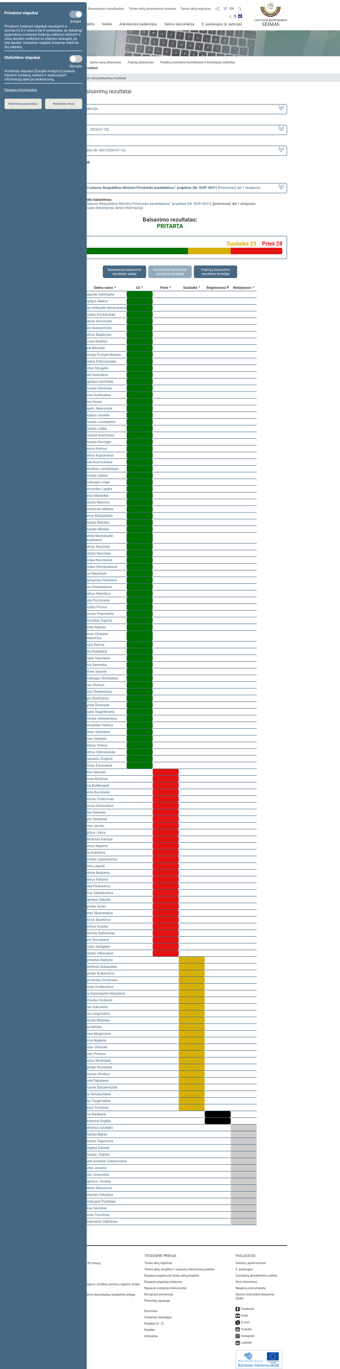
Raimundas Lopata (97, 489)
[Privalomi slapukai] (75, 14)
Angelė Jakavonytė (97, 408)
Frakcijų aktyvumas (141, 62)
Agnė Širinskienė (96, 940)
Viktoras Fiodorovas (98, 799)
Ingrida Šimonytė (96, 705)
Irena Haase (92, 402)
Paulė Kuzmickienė (98, 462)
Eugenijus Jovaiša (97, 1181)
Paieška (149, 1327)
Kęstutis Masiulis (96, 502)
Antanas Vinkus (95, 745)
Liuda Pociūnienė (96, 600)
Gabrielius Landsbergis (101, 469)
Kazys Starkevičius (97, 692)
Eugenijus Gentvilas (98, 382)
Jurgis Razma (93, 645)
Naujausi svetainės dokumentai (165, 1285)
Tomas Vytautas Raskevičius (95, 636)
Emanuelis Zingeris (98, 759)
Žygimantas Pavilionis (100, 580)
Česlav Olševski (95, 1047)
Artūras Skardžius (97, 920)
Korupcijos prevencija (158, 1291)
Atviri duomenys (246, 1279)
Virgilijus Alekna (95, 301)
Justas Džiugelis (96, 368)
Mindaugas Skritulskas (100, 678)
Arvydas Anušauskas (99, 314)
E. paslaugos (244, 1266)
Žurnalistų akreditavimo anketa (256, 1272)
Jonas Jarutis (93, 826)
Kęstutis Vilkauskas (98, 953)
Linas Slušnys (93, 685)
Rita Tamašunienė (97, 1094)
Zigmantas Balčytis (98, 960)
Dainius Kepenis (95, 846)
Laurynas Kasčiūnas (98, 435)
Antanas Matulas (96, 522)
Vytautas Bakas (95, 1134)
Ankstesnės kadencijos (138, 24)
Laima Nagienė (94, 1040)
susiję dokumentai (99, 208)
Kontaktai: (62, 1253)
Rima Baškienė (94, 1114)
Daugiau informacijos (20, 90)
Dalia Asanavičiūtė (97, 328)
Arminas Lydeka (95, 475)
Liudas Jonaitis (95, 1168)
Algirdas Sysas (94, 906)
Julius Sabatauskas (98, 893)
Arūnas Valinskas (96, 732)
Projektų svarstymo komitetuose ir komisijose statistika (197, 62)
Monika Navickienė (97, 560)
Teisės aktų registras (195, 9)
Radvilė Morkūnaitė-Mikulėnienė (98, 538)
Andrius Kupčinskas (98, 455)
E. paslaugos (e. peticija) (222, 24)
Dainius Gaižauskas (98, 806)
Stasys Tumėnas (96, 1107)
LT (225, 9)
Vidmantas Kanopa (98, 839)
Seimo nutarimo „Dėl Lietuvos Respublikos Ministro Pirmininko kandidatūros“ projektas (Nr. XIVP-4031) (132, 204)
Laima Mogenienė (97, 1034)
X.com (245, 1319)
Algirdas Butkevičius (98, 973)
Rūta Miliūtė (92, 1027)
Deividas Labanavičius (100, 859)
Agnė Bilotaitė (94, 348)
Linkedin (246, 1339)
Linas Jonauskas (96, 1175)
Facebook (247, 1306)
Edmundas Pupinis (97, 620)
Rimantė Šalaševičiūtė (100, 1087)
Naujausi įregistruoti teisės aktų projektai (171, 1272)
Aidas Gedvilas (94, 812)
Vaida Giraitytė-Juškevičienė (105, 1161)
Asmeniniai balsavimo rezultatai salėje (124, 272)
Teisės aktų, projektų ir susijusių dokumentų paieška (179, 1266)
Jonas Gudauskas (97, 395)
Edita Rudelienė (95, 651)
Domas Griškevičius (98, 987)
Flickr (244, 1312)
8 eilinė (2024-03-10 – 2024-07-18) (82, 129)
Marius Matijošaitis (98, 516)
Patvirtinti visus (63, 103)
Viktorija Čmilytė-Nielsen (102, 355)
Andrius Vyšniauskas (99, 752)
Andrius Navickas (96, 547)
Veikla (107, 24)
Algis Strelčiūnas (96, 698)
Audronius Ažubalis (98, 1128)
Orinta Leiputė (94, 866)
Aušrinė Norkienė (96, 873)
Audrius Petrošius (97, 594)
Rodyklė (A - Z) (154, 1320)
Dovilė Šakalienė (95, 1081)
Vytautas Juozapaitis (99, 422)
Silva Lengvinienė (96, 1014)
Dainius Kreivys (95, 449)
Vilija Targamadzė (97, 1101)
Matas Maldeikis (96, 496)
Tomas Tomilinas (96, 1215)
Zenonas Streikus (96, 1074)
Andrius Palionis (95, 879)
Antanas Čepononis (98, 1141)
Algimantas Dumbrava (100, 980)
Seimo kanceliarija (179, 24)
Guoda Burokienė (96, 792)
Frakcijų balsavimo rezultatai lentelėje (215, 272)
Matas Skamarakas (98, 913)
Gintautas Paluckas (98, 1195)
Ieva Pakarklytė (94, 573)
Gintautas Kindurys (98, 1000)
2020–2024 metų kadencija (77, 109)
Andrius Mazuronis (97, 1188)
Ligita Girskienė (95, 819)
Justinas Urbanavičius (100, 718)
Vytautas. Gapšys (96, 1154)
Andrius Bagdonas (97, 335)
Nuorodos (150, 1308)
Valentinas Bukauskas (100, 967)
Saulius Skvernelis (97, 1061)
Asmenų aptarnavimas (250, 1260)
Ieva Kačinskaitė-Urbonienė (104, 993)
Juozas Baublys (95, 341)
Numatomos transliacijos (103, 9)
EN (232, 9)
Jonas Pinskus (94, 1054)
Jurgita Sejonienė (96, 658)
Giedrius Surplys (95, 926)
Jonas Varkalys (95, 739)
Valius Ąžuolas (94, 772)
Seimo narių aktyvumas (105, 62)
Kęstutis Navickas (97, 553)
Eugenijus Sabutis (97, 900)
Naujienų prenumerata (250, 1285)
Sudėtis (88, 24)
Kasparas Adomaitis (98, 294)
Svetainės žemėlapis (158, 1314)
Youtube (246, 1326)
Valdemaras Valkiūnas (100, 1221)
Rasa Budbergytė (96, 785)
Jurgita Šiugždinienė (98, 712)
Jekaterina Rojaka (97, 1121)
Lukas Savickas (95, 1208)
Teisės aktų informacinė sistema (152, 9)
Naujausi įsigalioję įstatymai (163, 1279)
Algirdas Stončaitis (97, 1067)
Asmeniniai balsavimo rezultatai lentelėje (170, 272)
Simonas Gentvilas (97, 388)
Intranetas (151, 1333)
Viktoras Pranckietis (98, 614)
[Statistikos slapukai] (75, 59)
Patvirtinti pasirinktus (23, 103)
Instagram (247, 1333)
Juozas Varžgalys (96, 946)
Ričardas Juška (95, 428)
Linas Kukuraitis (95, 1007)
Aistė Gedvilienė (95, 375)
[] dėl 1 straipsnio (158, 188)
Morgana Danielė (96, 1148)
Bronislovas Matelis (98, 509)
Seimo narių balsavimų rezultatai (104, 78)
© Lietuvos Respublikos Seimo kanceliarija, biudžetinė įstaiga (94, 1291)
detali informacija (128, 208)
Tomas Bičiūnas (95, 779)
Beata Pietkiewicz (96, 886)
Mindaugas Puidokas (99, 1201)
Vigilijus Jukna (94, 832)
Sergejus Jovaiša (96, 415)
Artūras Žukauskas (97, 765)
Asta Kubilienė (94, 853)
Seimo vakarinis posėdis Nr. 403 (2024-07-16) (91, 150)
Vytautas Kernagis (97, 442)
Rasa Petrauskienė (97, 587)
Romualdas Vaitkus (98, 725)
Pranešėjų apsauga (157, 1297)
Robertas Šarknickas (99, 933)
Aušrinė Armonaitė (97, 321)
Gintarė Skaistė (94, 671)
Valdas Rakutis (94, 627)
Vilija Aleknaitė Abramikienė (104, 308)
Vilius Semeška (95, 665)
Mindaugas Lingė (96, 482)
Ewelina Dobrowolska (99, 361)
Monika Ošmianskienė (100, 567)
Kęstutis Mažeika (96, 1020)
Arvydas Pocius (95, 607)
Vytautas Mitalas (96, 529)
